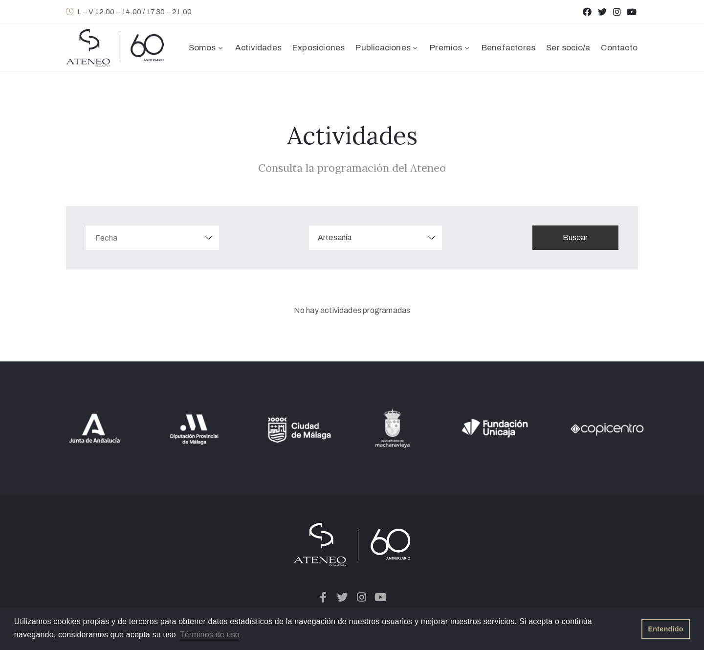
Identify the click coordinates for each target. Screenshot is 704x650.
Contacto (619, 47)
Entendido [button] (665, 629)
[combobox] (378, 237)
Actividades (258, 47)
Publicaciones (387, 47)
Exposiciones (318, 47)
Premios (450, 47)
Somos (206, 47)
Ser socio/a (568, 47)
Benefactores (508, 47)
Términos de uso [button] (210, 634)
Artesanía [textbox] (338, 237)
